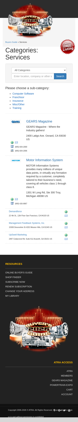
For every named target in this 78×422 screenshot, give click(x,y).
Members (67, 375)
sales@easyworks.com (67, 228)
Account (67, 394)
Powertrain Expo (61, 385)
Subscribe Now (15, 282)
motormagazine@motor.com (17, 200)
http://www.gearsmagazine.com (13, 143)
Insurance (17, 100)
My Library (12, 296)
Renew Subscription (18, 286)
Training (16, 108)
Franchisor (18, 97)
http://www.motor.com (13, 200)
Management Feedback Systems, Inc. (27, 223)
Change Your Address (19, 291)
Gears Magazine (62, 380)
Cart (69, 389)
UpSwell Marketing (18, 234)
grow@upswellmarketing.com (67, 240)
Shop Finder (13, 277)
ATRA (70, 371)
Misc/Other (18, 104)
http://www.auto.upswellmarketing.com (67, 236)
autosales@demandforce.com (67, 216)
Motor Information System (44, 160)
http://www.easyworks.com (67, 224)
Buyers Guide (11, 42)
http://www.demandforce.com (67, 212)
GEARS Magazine (39, 121)
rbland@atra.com (17, 143)
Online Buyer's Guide (19, 272)
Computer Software (23, 93)
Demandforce (15, 211)
